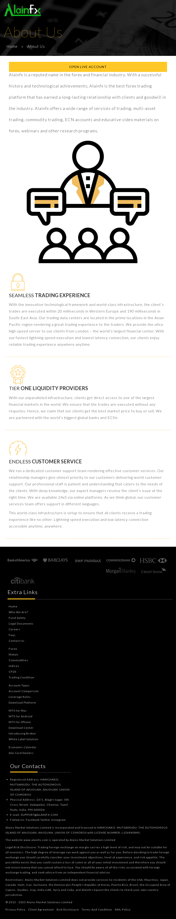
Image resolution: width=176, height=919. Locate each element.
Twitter (45, 819)
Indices (14, 666)
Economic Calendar (23, 747)
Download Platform (22, 702)
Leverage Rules (20, 697)
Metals (14, 654)
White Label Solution (23, 739)
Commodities (18, 660)
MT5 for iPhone (20, 722)
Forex (13, 648)
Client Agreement (41, 909)
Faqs (12, 635)
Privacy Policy (15, 909)
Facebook (33, 819)
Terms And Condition (97, 909)
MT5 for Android (21, 716)
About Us (36, 46)
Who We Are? (18, 612)
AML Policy (123, 909)
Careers (14, 629)
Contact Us (17, 640)
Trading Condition (21, 677)
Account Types (19, 685)
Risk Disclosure (68, 909)
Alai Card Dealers (21, 753)
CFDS (12, 671)
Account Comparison (24, 691)
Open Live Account (88, 67)
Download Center (21, 727)
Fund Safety (17, 618)
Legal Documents (21, 623)
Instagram (58, 819)
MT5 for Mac (18, 710)
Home (12, 46)
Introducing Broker (22, 733)
